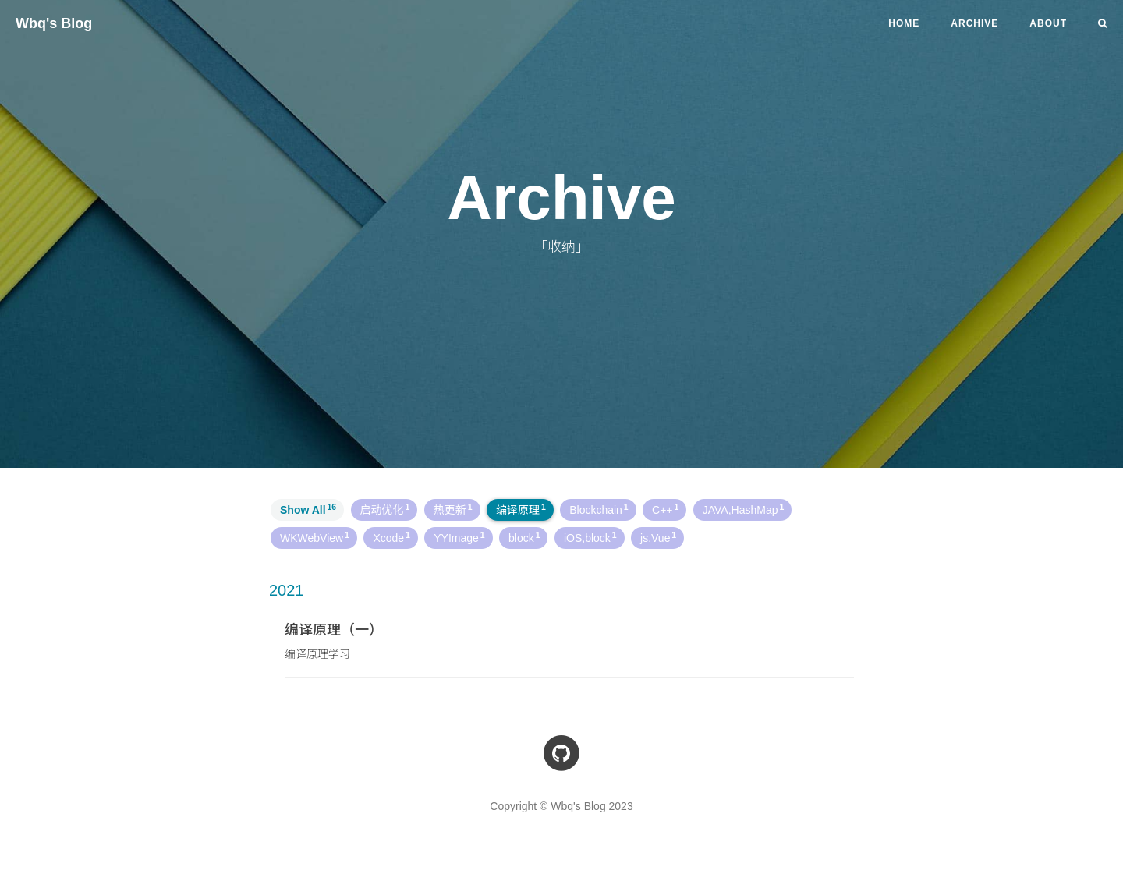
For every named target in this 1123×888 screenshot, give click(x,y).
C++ (665, 509)
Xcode (391, 537)
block (524, 537)
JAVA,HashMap (743, 509)
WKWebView (314, 537)
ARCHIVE (974, 23)
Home (903, 23)
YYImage (459, 537)
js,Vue (658, 537)
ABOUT (1048, 23)
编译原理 (521, 509)
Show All (308, 509)
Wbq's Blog (54, 23)
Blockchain (598, 509)
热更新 (453, 509)
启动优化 (385, 509)
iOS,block (590, 537)
